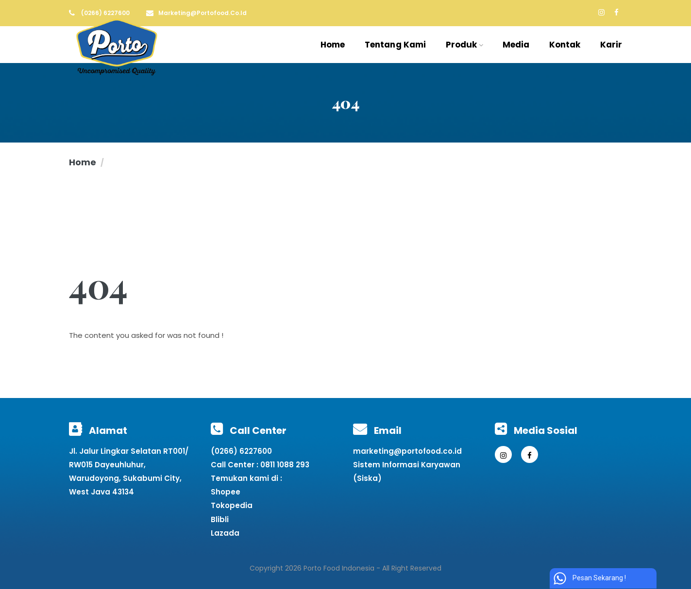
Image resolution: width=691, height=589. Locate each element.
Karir (611, 44)
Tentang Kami (395, 44)
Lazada (225, 533)
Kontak (565, 44)
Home (332, 44)
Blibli (220, 519)
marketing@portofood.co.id (407, 451)
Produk (464, 44)
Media (516, 44)
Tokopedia (232, 505)
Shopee (225, 492)
